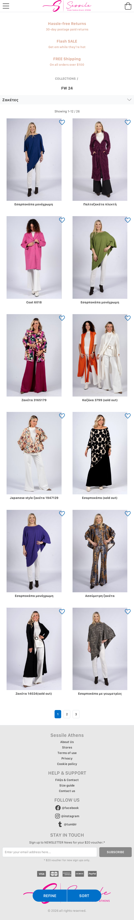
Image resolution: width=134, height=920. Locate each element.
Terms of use (67, 752)
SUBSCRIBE (115, 852)
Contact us (67, 790)
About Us (67, 741)
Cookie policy (67, 763)
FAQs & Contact (67, 779)
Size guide (67, 785)
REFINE (49, 895)
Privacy (67, 758)
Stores (67, 747)
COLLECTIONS (65, 78)
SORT (84, 895)
